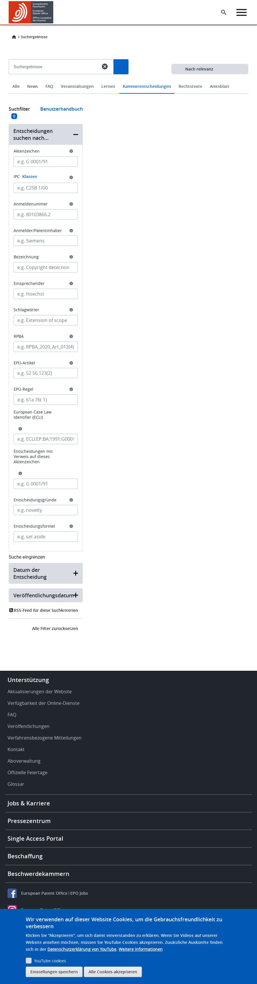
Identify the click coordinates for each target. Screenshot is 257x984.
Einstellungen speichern (54, 971)
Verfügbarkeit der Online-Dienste (44, 703)
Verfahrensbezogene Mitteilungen (45, 738)
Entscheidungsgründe (35, 500)
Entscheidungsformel (34, 526)
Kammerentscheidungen (147, 86)
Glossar (16, 784)
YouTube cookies (50, 960)
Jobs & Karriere (29, 803)
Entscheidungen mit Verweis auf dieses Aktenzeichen (33, 456)
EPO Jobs (79, 893)
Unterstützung (28, 680)
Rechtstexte (190, 86)
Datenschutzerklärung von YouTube (81, 949)
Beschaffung (25, 856)
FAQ (49, 86)
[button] (46, 134)
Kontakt (16, 749)
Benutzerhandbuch (61, 109)
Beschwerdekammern (38, 874)
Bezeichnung (26, 257)
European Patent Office (44, 893)
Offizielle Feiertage (27, 772)
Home (13, 37)
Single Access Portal (35, 838)
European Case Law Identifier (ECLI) (33, 414)
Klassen (29, 176)
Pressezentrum (29, 821)
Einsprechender (29, 283)
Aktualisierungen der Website (40, 691)
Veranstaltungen (77, 86)
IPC (25, 176)
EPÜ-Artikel (24, 363)
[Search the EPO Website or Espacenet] (224, 12)
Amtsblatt (220, 86)
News (32, 86)
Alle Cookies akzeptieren (113, 971)
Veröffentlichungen (28, 726)
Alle (16, 86)
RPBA (19, 336)
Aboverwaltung (24, 761)
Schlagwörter (26, 309)
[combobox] (128, 80)
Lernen (108, 86)
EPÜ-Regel (23, 389)
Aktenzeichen (27, 151)
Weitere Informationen (141, 949)
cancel (104, 66)
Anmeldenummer (31, 204)
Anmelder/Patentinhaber (38, 230)
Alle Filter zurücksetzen (55, 628)
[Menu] (241, 12)
